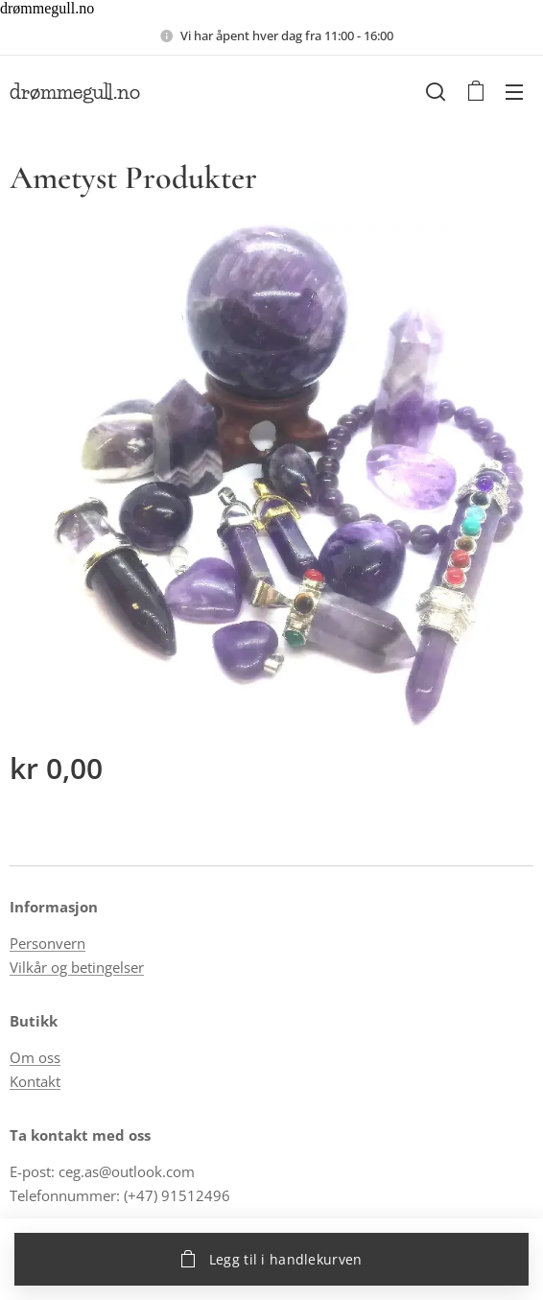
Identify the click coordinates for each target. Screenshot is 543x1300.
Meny (514, 92)
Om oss (35, 1057)
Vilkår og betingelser (77, 966)
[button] (435, 91)
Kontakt (35, 1080)
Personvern (47, 943)
